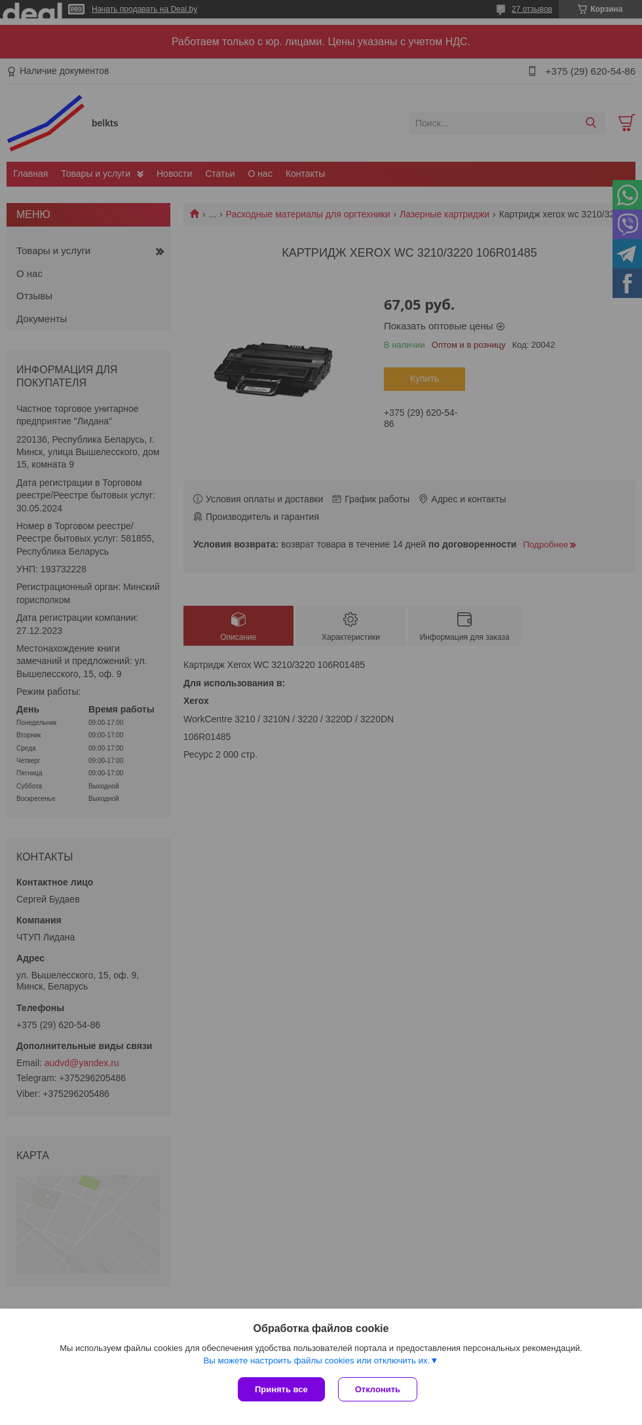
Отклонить (377, 1389)
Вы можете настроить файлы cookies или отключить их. (316, 1360)
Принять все (281, 1389)
